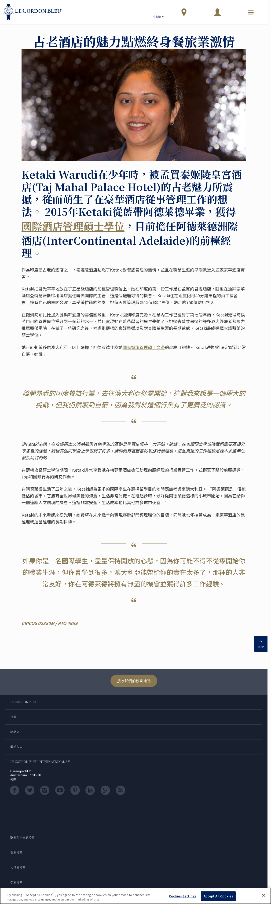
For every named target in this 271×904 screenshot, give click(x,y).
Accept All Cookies (218, 896)
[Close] (263, 895)
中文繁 (159, 17)
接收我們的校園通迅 (134, 680)
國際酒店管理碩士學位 (73, 225)
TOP (260, 643)
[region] (135, 896)
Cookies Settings (182, 896)
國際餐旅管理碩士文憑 (144, 347)
